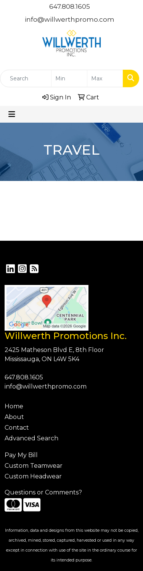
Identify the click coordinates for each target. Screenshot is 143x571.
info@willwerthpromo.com (69, 19)
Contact (17, 427)
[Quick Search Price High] (105, 78)
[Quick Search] (25, 78)
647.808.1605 (69, 6)
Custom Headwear (33, 476)
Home (14, 406)
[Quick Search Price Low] (69, 78)
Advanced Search (31, 438)
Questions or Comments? (43, 492)
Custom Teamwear (34, 465)
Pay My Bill (21, 455)
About (14, 417)
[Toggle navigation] (12, 114)
